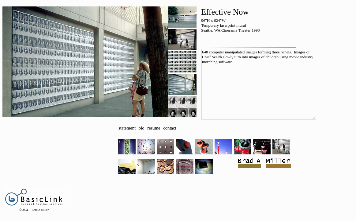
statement (127, 128)
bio (141, 128)
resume (153, 128)
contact (169, 128)
